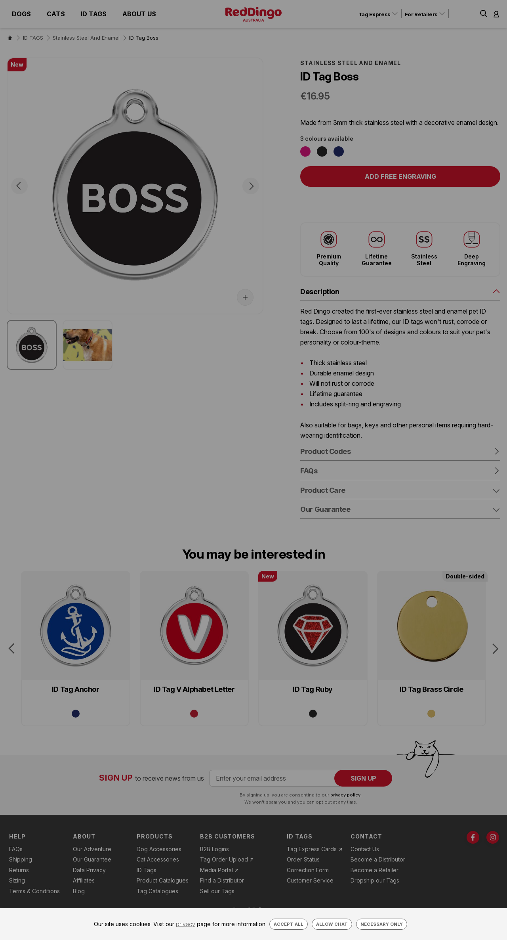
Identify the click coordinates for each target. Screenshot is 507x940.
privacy (185, 924)
